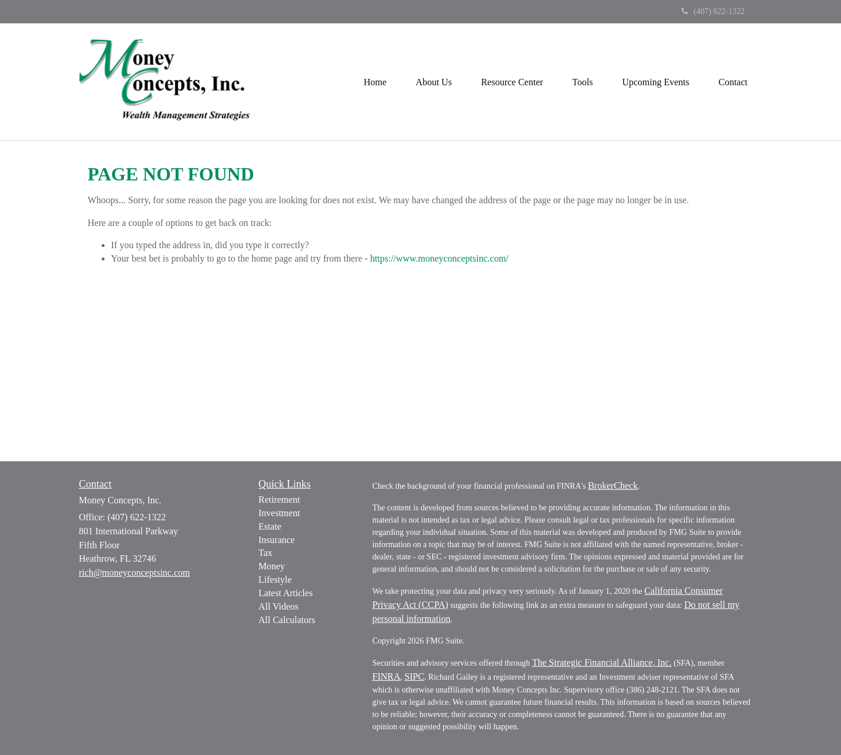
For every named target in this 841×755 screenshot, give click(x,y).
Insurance (277, 540)
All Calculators (287, 620)
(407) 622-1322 (713, 11)
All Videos (279, 606)
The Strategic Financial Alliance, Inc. (602, 662)
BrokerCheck (613, 485)
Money (272, 566)
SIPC (415, 676)
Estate (270, 526)
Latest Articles (286, 593)
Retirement (279, 500)
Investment (279, 513)
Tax (266, 553)
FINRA (387, 676)
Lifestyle (275, 579)
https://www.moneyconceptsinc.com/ (439, 258)
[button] (434, 81)
